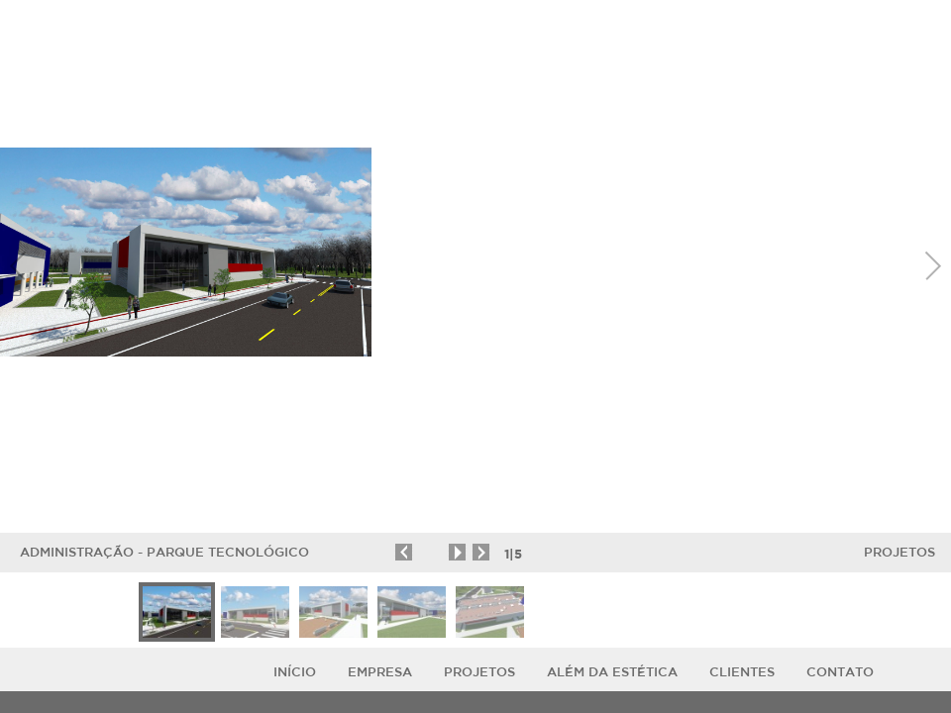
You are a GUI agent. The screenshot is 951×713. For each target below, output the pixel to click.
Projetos (899, 552)
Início (294, 671)
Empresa (380, 671)
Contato (840, 671)
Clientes (742, 671)
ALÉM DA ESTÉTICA (612, 671)
